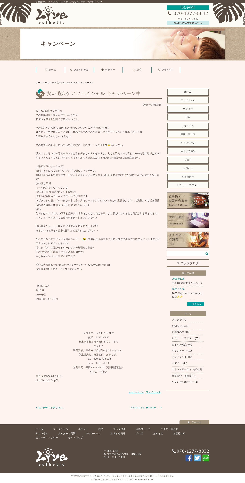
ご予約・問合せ (169, 429)
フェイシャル (188, 100)
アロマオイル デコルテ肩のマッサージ (144, 407)
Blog (47, 82)
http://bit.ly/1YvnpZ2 (47, 380)
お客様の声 (188, 176)
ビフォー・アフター (188, 185)
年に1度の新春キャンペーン (187, 283)
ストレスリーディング (184, 369)
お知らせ (188, 168)
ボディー (188, 109)
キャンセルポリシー (183, 381)
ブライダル (188, 126)
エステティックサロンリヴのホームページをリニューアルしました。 (52, 407)
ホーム (39, 82)
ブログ (188, 160)
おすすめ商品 (188, 151)
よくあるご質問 (67, 433)
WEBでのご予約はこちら (188, 23)
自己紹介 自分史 (182, 375)
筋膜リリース (188, 134)
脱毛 (187, 117)
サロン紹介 (42, 433)
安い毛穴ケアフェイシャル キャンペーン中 (72, 82)
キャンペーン (188, 143)
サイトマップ (75, 437)
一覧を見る (195, 304)
